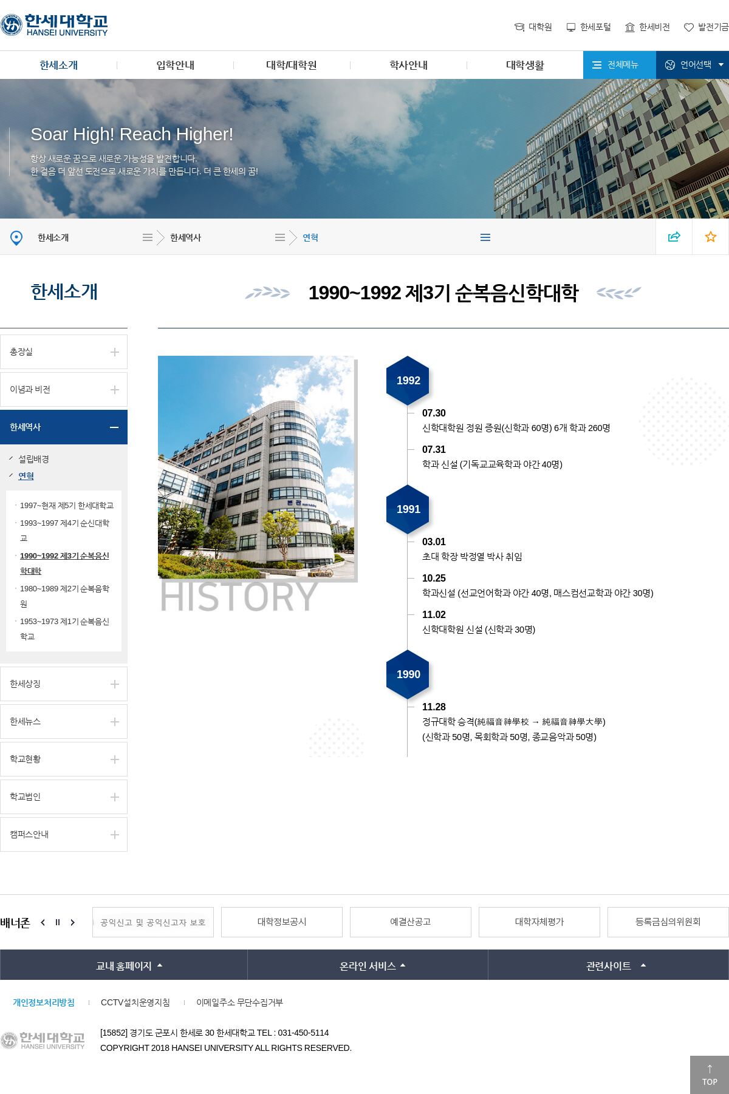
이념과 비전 (30, 389)
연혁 (310, 237)
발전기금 (713, 27)
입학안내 (175, 65)
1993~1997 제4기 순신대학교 (64, 530)
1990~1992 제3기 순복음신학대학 (64, 563)
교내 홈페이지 (124, 966)
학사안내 (408, 65)
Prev (42, 922)
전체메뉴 (623, 64)
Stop (58, 922)
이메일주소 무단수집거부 (239, 1002)
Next (73, 922)
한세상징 (25, 683)
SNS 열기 (674, 236)
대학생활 (525, 65)
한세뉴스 (25, 721)
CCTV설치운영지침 (135, 1002)
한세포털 (595, 27)
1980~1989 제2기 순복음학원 (64, 596)
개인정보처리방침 (44, 1002)
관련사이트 (608, 966)
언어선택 (695, 64)
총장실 (21, 351)
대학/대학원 (291, 65)
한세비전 (654, 27)
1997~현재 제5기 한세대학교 (67, 505)
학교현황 (25, 759)
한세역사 (185, 237)
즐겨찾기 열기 (711, 236)
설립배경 (33, 459)
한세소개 (58, 65)
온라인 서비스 (367, 966)
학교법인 (25, 796)
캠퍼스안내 (29, 834)
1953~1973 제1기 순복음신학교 (64, 629)
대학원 (540, 27)
